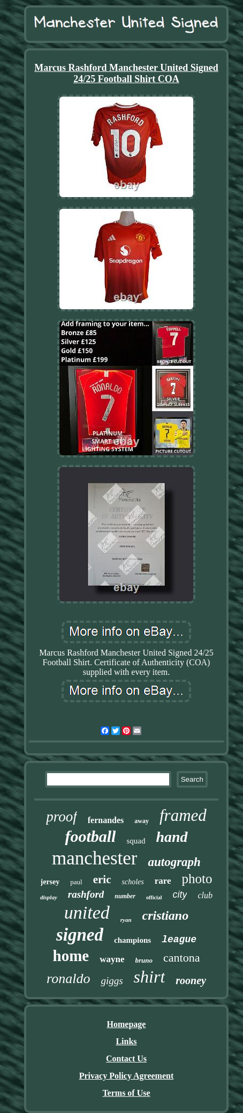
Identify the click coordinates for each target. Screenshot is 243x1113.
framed (183, 815)
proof (61, 817)
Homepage (126, 1024)
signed (79, 934)
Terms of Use (126, 1092)
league (179, 939)
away (141, 821)
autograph (174, 862)
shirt (149, 976)
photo (197, 878)
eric (102, 879)
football (90, 836)
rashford (86, 894)
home (71, 955)
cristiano (165, 915)
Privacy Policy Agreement (126, 1075)
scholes (132, 882)
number (125, 896)
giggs (112, 980)
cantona (181, 957)
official (154, 897)
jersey (50, 882)
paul (76, 882)
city (179, 894)
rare (163, 881)
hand (171, 836)
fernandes (106, 820)
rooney (191, 980)
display (48, 897)
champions (132, 940)
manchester (94, 858)
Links (126, 1041)
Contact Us (126, 1058)
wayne (112, 959)
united (87, 912)
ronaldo (68, 978)
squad (135, 840)
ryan (126, 919)
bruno (144, 960)
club (205, 895)
